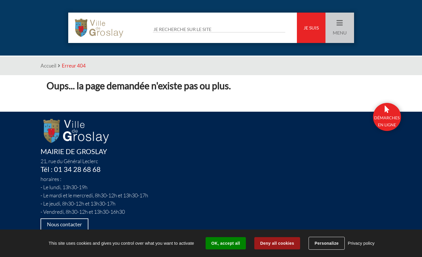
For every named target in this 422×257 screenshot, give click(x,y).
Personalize (327, 243)
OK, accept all (225, 243)
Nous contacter (64, 224)
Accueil (48, 65)
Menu (340, 32)
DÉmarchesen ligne (387, 121)
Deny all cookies (277, 243)
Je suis (311, 27)
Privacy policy (361, 243)
